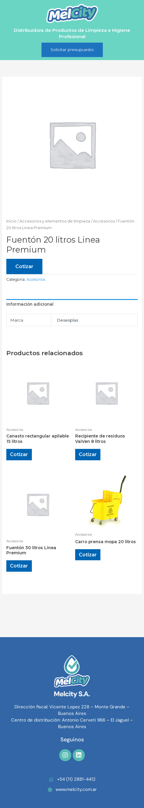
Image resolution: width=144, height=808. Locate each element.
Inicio (11, 221)
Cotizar (24, 266)
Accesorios (104, 221)
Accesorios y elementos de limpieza (55, 221)
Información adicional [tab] (30, 304)
